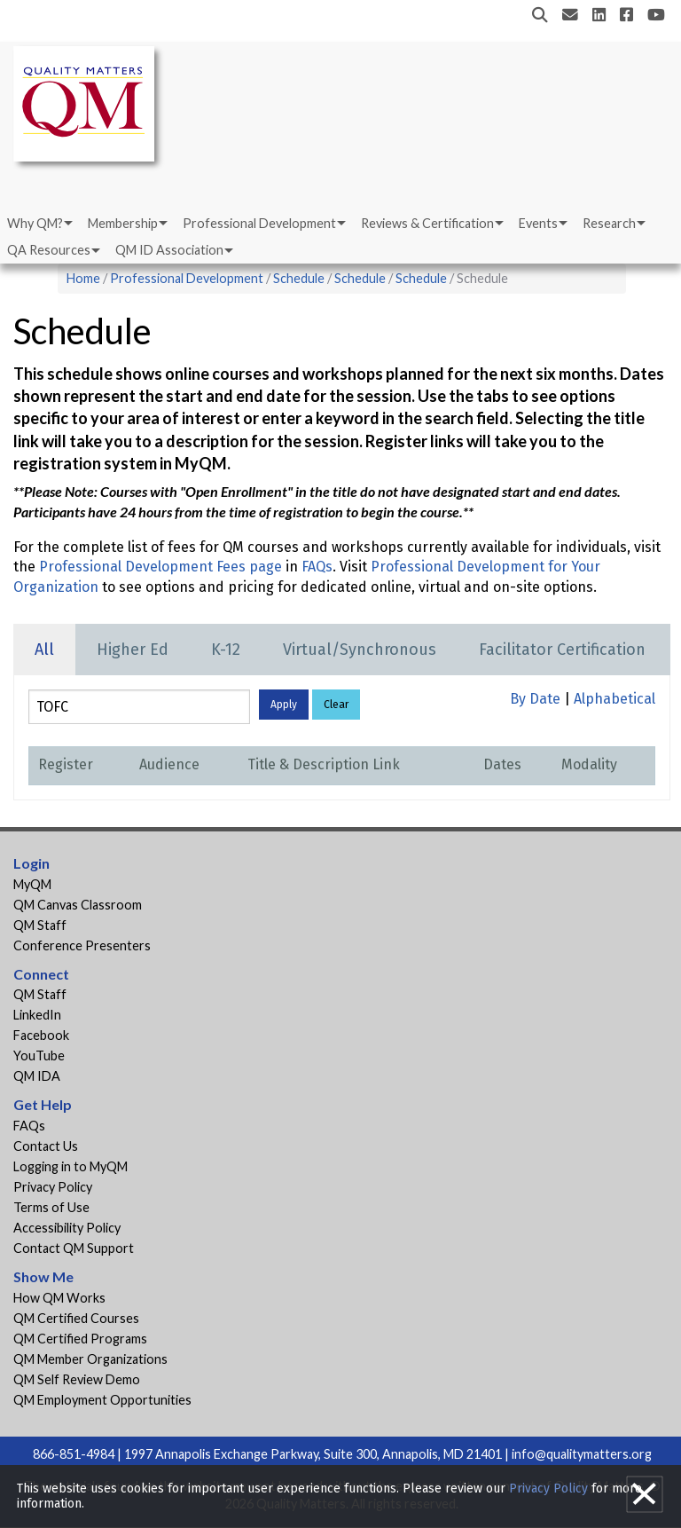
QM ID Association (169, 249)
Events (538, 223)
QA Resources (48, 249)
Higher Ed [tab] (132, 649)
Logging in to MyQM (70, 1166)
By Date (535, 698)
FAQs (317, 566)
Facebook (41, 1035)
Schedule (299, 278)
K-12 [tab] (225, 649)
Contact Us (45, 1146)
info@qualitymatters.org (582, 1453)
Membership (123, 223)
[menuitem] (38, 223)
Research (609, 223)
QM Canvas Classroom (77, 904)
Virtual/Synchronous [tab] (359, 649)
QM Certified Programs (80, 1338)
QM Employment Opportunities (102, 1399)
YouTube (39, 1055)
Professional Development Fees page (160, 566)
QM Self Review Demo (76, 1379)
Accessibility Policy (67, 1227)
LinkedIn (37, 1014)
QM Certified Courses (76, 1318)
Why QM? (35, 223)
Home (83, 278)
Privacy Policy (52, 1186)
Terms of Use (51, 1207)
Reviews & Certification (427, 223)
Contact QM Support (73, 1248)
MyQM (32, 884)
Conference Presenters (82, 945)
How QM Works (59, 1297)
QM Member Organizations (90, 1359)
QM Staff (40, 925)
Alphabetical (614, 698)
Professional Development (259, 223)
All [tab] (44, 649)
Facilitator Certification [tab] (562, 649)
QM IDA (36, 1075)
